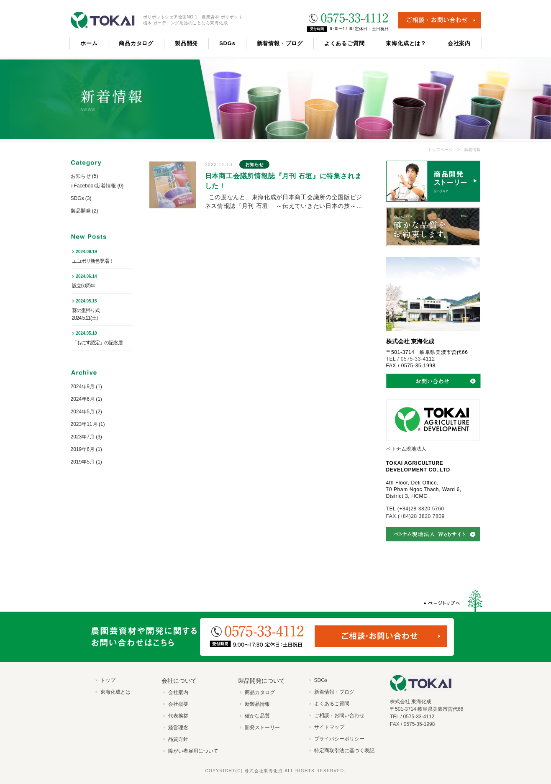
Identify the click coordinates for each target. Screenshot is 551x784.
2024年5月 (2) (86, 412)
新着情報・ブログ (280, 43)
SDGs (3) (81, 198)
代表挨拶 (178, 716)
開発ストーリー (262, 727)
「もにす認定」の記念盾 (97, 343)
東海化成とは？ (406, 43)
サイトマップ (329, 727)
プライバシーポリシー (339, 739)
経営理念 (178, 727)
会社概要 (178, 704)
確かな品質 (257, 716)
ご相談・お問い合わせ (339, 715)
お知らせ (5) (84, 176)
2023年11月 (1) (88, 424)
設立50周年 (83, 286)
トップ (107, 680)
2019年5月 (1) (86, 462)
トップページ (440, 149)
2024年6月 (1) (86, 399)
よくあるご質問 (344, 43)
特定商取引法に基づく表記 (344, 750)
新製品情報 (257, 704)
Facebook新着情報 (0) (99, 186)
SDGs (227, 43)
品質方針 (178, 739)
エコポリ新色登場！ (92, 261)
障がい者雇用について (193, 751)
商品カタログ (136, 43)
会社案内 (459, 43)
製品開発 (186, 43)
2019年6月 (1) (86, 449)
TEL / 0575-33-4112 (410, 359)
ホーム (88, 43)
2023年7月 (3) (86, 437)
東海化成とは (115, 692)
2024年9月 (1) (86, 386)
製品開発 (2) (84, 211)
